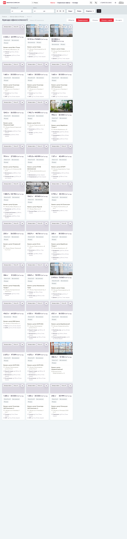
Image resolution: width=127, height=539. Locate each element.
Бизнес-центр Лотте (33, 123)
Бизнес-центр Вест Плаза (11, 47)
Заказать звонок (96, 2)
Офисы (52, 3)
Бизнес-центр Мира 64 (34, 207)
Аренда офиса (8, 26)
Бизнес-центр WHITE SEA (35, 324)
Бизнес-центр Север (34, 47)
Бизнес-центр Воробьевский (60, 324)
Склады (75, 3)
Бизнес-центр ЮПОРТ (58, 167)
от (12, 11)
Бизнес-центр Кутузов (10, 204)
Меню (35, 3)
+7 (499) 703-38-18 (105, 3)
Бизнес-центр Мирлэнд (11, 167)
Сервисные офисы (63, 3)
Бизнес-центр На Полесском (60, 204)
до (22, 11)
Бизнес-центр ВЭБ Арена (11, 321)
